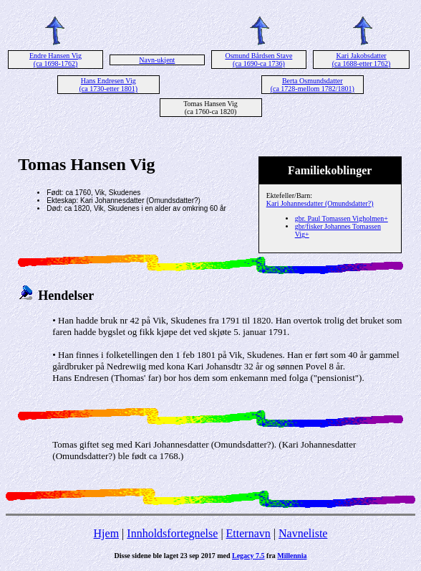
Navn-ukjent (157, 60)
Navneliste (303, 533)
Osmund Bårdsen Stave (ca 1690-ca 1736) (258, 59)
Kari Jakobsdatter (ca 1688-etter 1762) (361, 59)
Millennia (291, 556)
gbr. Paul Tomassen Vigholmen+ (341, 218)
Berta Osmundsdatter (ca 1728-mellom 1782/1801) (312, 85)
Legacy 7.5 (248, 556)
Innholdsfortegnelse (172, 533)
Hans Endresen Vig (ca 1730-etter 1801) (108, 85)
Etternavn (248, 533)
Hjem (107, 533)
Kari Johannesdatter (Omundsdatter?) (320, 203)
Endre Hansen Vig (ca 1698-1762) (55, 59)
